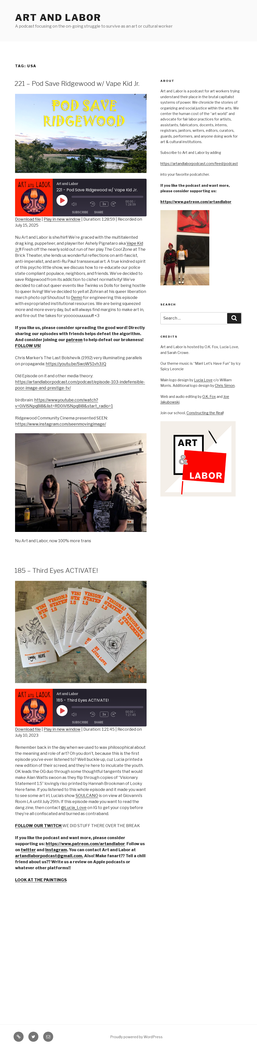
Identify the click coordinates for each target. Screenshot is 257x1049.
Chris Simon (225, 385)
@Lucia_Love (74, 807)
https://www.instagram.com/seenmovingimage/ (60, 424)
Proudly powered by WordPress (136, 1037)
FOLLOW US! (28, 345)
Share (98, 212)
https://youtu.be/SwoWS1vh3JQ (76, 363)
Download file (28, 219)
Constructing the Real (204, 413)
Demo (76, 297)
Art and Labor (58, 17)
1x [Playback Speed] (105, 204)
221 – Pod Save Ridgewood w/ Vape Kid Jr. (77, 83)
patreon (74, 339)
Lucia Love (203, 380)
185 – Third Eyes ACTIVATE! (56, 570)
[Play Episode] (62, 200)
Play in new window (62, 219)
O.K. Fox (209, 396)
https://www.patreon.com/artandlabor (195, 202)
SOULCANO (87, 795)
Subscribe (80, 212)
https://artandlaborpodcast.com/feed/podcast (199, 163)
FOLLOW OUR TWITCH (38, 825)
